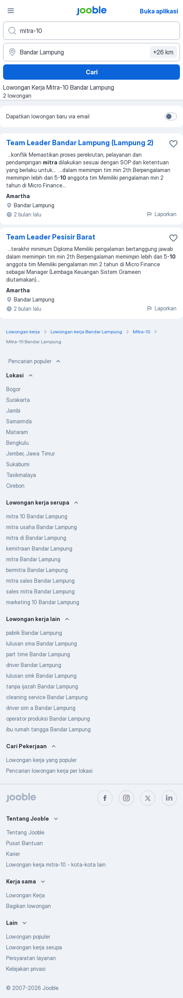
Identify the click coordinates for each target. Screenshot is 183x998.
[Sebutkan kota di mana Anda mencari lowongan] (91, 52)
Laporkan (161, 214)
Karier (13, 854)
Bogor (13, 389)
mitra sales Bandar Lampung (40, 580)
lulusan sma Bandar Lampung (41, 643)
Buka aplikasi (159, 11)
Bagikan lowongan (28, 906)
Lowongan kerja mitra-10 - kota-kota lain (56, 864)
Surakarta (18, 400)
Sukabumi (17, 464)
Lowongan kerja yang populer (41, 760)
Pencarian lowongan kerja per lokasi (49, 770)
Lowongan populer (28, 936)
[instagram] (126, 798)
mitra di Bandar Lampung (36, 537)
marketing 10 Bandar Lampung (42, 602)
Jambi (13, 410)
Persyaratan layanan (31, 958)
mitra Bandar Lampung (33, 559)
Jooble (50, 988)
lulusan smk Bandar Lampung (41, 675)
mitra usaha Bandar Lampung (41, 527)
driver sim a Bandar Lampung (40, 708)
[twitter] (147, 798)
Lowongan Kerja (25, 895)
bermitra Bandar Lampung (37, 570)
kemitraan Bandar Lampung (39, 548)
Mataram (17, 432)
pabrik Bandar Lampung (34, 632)
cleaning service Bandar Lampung (47, 697)
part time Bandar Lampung (38, 654)
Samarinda (19, 421)
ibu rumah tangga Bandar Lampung (48, 729)
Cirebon (15, 485)
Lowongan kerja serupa (34, 947)
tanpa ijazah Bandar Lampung (42, 686)
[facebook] (105, 798)
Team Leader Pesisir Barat (50, 237)
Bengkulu (17, 442)
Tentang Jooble (25, 832)
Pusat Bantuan (24, 843)
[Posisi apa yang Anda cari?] (91, 30)
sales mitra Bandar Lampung (40, 591)
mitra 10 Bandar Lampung (36, 516)
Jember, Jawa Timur (30, 453)
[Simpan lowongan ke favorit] (173, 144)
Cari (92, 72)
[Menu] (10, 10)
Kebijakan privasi (26, 968)
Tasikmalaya (21, 475)
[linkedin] (169, 798)
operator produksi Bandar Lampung (48, 718)
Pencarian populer (35, 361)
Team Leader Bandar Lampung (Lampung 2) (80, 143)
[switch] (171, 116)
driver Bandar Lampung (33, 665)
